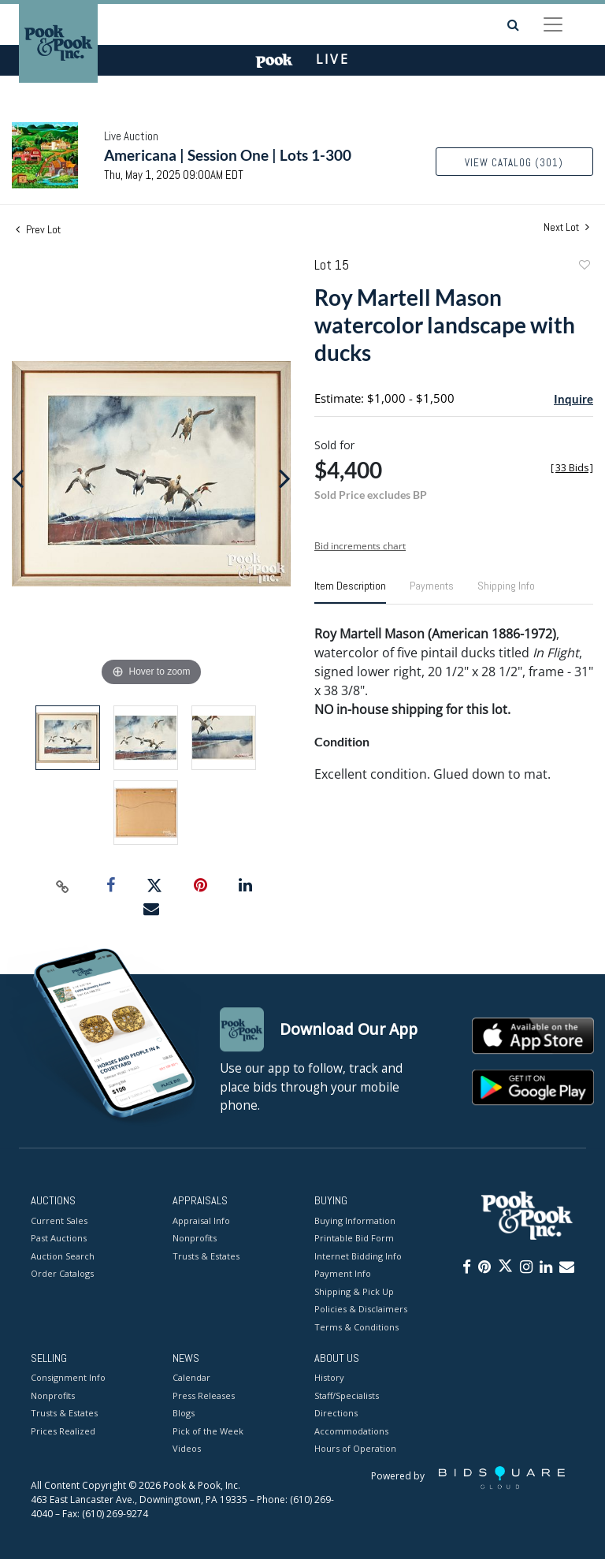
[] (572, 467)
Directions (336, 1413)
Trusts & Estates (206, 1256)
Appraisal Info (201, 1220)
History (329, 1378)
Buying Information (354, 1220)
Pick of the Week (208, 1431)
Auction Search (63, 1256)
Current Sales (59, 1220)
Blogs (184, 1413)
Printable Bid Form (354, 1238)
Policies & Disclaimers (360, 1309)
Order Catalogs (62, 1273)
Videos (187, 1449)
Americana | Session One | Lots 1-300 (227, 155)
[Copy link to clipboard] (63, 885)
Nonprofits (195, 1238)
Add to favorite (583, 267)
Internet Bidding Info (358, 1256)
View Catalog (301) (514, 162)
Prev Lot (38, 229)
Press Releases (204, 1395)
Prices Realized (63, 1431)
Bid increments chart (360, 546)
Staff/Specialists (346, 1395)
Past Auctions (59, 1238)
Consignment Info (68, 1378)
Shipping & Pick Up (354, 1291)
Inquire (573, 399)
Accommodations (351, 1431)
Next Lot (566, 227)
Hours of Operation (355, 1449)
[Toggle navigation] (553, 24)
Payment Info (342, 1273)
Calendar (191, 1378)
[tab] (350, 592)
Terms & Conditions (356, 1327)
